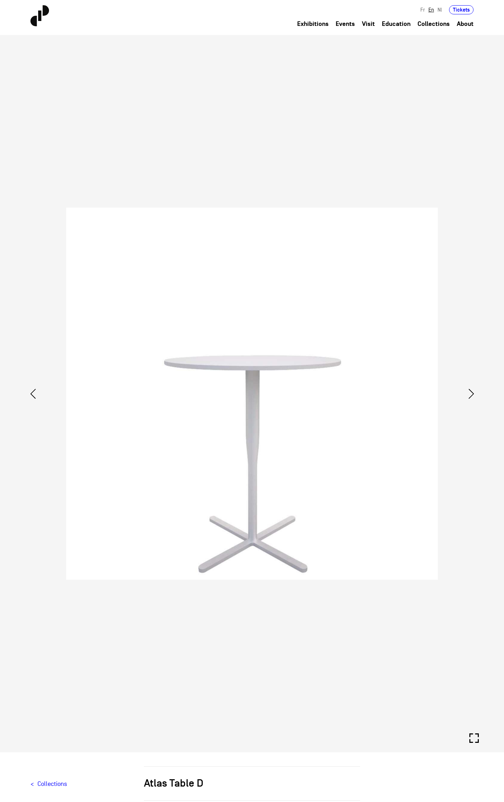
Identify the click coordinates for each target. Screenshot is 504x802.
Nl (440, 10)
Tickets (461, 9)
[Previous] (33, 394)
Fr (422, 10)
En (431, 10)
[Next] (471, 394)
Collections (434, 24)
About (465, 24)
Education (396, 24)
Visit (368, 24)
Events (345, 24)
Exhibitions (313, 24)
